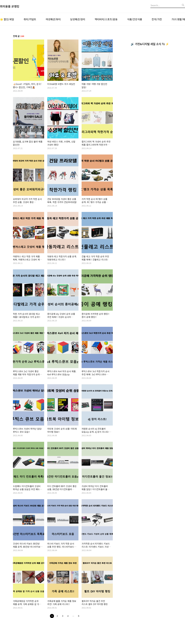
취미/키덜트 (30, 19)
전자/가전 (157, 19)
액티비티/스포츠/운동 (106, 19)
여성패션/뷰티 (53, 19)
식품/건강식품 (134, 19)
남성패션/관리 (77, 19)
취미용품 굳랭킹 (9, 6)
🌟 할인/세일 (7, 19)
